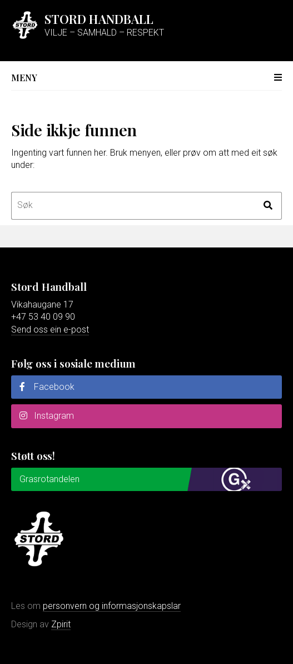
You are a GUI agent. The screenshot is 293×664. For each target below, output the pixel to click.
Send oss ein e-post (50, 329)
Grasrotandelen (49, 479)
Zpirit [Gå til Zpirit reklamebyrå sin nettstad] (61, 624)
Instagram (46, 415)
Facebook (47, 386)
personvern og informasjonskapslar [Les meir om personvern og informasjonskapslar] (112, 606)
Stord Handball (98, 19)
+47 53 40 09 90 (43, 316)
